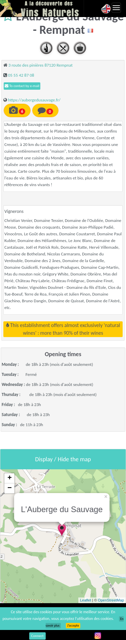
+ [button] (9, 478)
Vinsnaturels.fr (42, 8)
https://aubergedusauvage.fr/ (34, 99)
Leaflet (85, 600)
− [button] (9, 488)
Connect (37, 636)
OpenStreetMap (111, 600)
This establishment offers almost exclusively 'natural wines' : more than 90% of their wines (63, 329)
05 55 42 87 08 (21, 75)
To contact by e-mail (22, 86)
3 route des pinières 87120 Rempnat (40, 65)
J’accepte (73, 626)
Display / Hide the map (63, 459)
